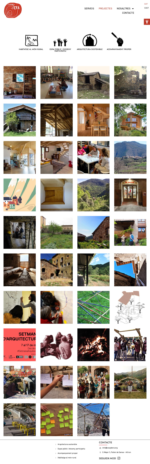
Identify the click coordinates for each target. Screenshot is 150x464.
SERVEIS (89, 8)
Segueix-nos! (107, 458)
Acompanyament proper (119, 49)
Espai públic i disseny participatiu (60, 50)
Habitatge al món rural (31, 49)
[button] (147, 22)
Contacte (128, 13)
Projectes (105, 8)
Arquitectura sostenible (90, 49)
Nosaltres (125, 8)
